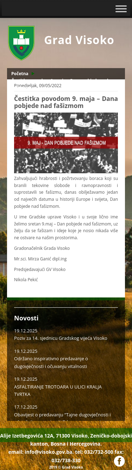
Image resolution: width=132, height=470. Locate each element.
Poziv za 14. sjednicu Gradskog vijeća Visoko (60, 338)
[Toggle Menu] (121, 8)
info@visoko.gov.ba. (49, 451)
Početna (20, 74)
